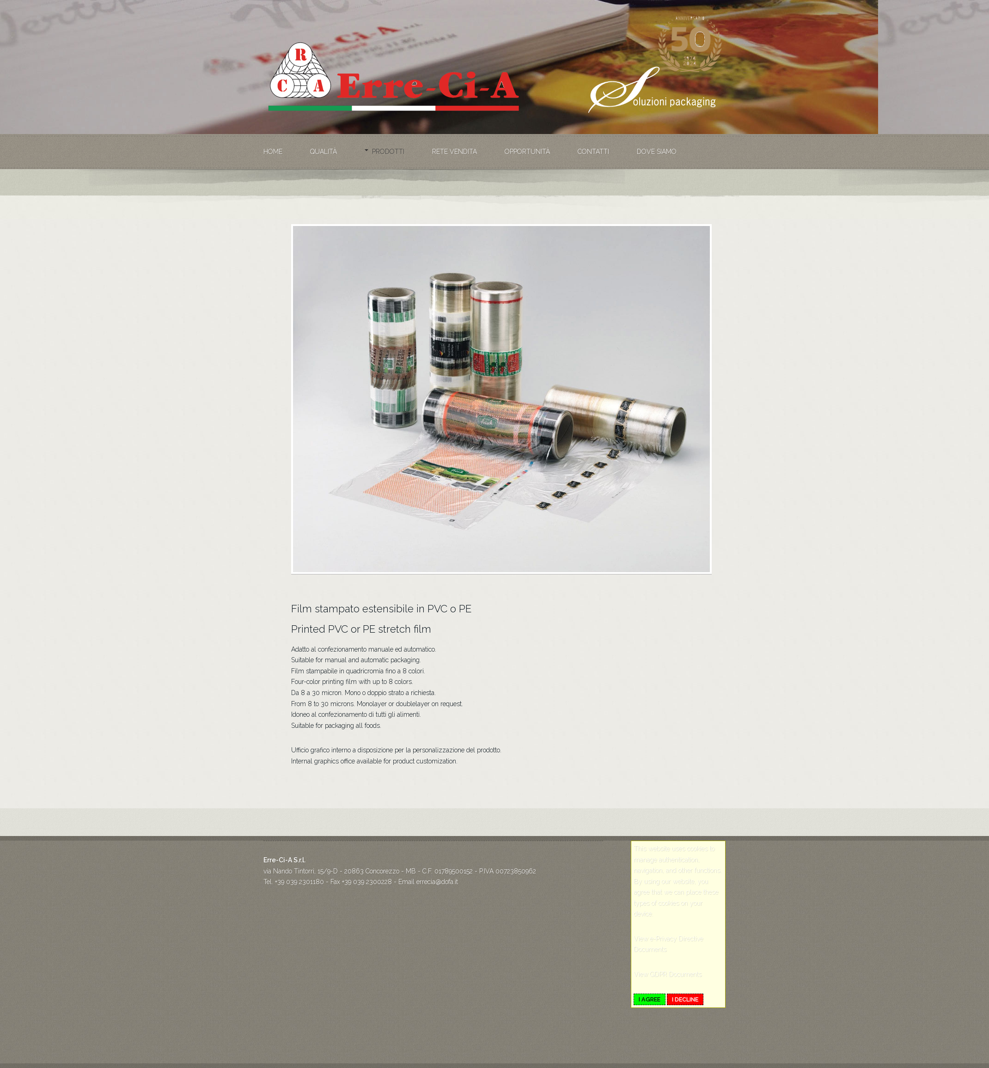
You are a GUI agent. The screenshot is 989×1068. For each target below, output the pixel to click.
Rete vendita (454, 151)
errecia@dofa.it (437, 881)
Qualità (323, 151)
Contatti (593, 151)
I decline (685, 999)
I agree (649, 999)
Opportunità (527, 151)
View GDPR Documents (668, 974)
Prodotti (388, 151)
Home (272, 151)
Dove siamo (657, 151)
